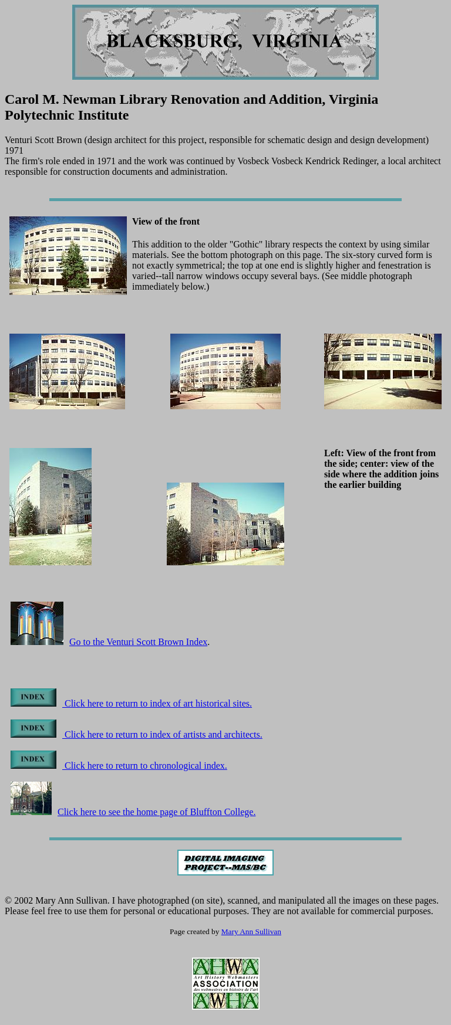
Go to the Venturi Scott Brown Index (138, 642)
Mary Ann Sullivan (251, 931)
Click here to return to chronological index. (119, 766)
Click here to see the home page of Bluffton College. (133, 812)
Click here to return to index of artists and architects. (136, 734)
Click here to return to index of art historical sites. (131, 703)
